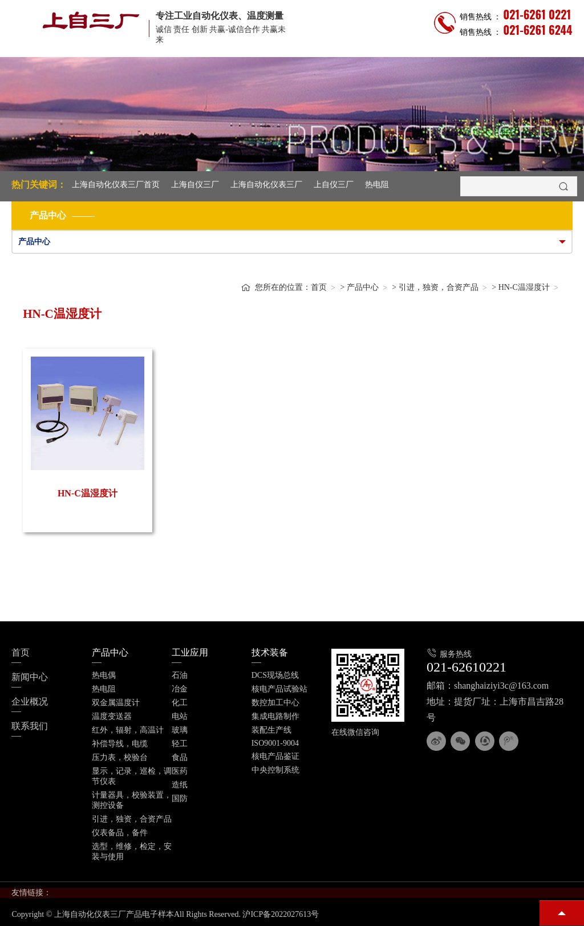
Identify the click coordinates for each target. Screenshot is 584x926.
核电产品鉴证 (275, 756)
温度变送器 (112, 716)
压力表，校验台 (120, 757)
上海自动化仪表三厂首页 (116, 184)
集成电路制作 (275, 716)
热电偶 (104, 675)
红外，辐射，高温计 (128, 730)
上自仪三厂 (334, 184)
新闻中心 (29, 677)
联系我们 (29, 726)
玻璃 (180, 730)
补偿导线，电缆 (120, 743)
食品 (180, 757)
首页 (319, 287)
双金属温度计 (116, 702)
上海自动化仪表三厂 (266, 184)
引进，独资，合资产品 (438, 287)
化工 (180, 702)
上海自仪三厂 (195, 184)
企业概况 (29, 701)
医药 (180, 771)
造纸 (180, 785)
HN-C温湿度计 (524, 287)
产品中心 (363, 287)
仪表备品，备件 (120, 832)
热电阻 (377, 184)
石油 (180, 675)
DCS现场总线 (275, 675)
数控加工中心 (275, 702)
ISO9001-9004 (275, 743)
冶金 (180, 689)
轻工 (180, 743)
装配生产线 (271, 730)
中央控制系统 (275, 770)
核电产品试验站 (279, 689)
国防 (180, 798)
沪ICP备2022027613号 (280, 914)
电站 (180, 716)
